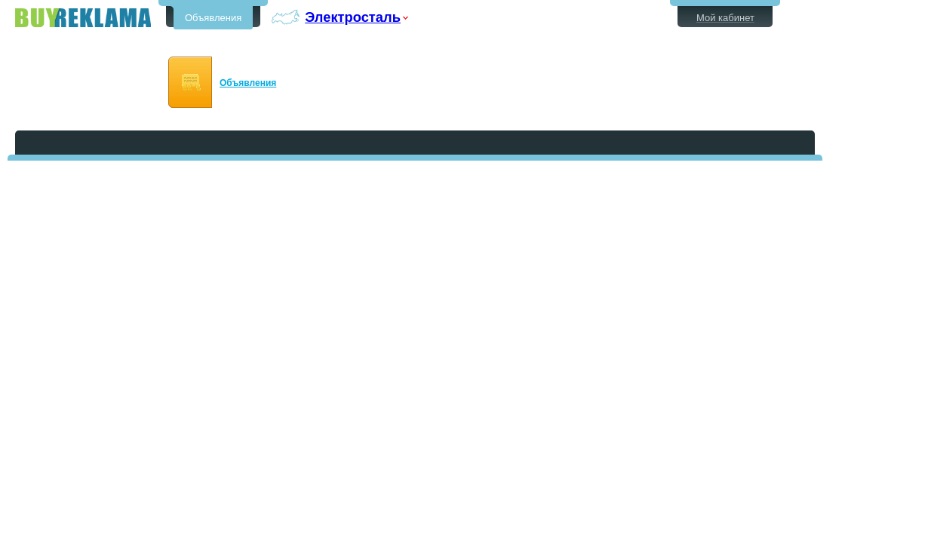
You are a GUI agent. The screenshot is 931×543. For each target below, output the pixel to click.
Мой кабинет (725, 17)
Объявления (213, 17)
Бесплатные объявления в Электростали (83, 17)
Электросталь (353, 17)
